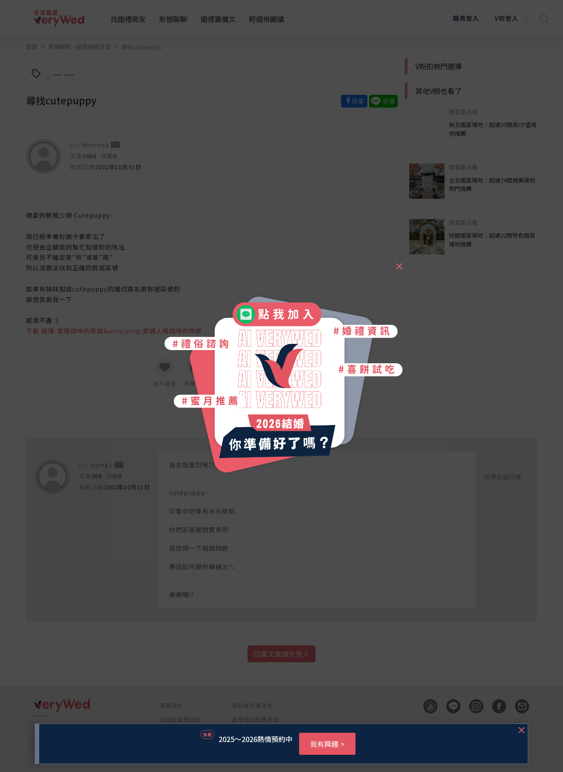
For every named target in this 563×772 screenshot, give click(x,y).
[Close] (398, 262)
